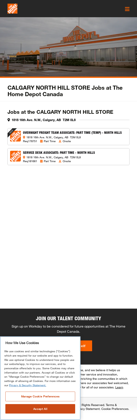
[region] (40, 378)
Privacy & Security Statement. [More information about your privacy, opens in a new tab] (27, 385)
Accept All (40, 409)
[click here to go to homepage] (12, 9)
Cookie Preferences (114, 409)
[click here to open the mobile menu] (127, 9)
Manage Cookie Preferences (40, 396)
